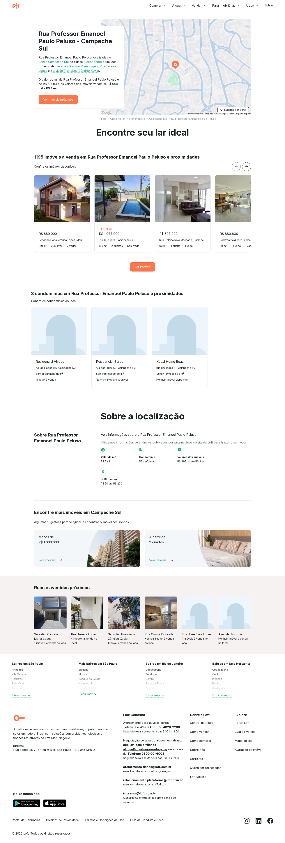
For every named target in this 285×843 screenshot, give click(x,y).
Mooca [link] (83, 674)
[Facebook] (270, 821)
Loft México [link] (198, 777)
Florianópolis (137, 118)
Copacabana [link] (153, 669)
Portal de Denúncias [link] (26, 820)
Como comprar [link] (200, 741)
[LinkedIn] (258, 821)
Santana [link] (83, 669)
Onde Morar (117, 118)
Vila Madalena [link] (87, 688)
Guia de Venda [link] (245, 732)
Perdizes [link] (17, 678)
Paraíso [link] (216, 683)
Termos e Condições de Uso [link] (104, 820)
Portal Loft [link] (242, 723)
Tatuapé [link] (17, 688)
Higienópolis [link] (86, 683)
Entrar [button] (268, 5)
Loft (103, 118)
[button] (176, 67)
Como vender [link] (199, 732)
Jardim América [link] (221, 688)
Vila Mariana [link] (19, 674)
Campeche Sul (158, 118)
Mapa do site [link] (243, 741)
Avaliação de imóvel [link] (248, 750)
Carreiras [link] (196, 759)
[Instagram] (247, 821)
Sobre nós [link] (197, 750)
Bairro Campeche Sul (54, 62)
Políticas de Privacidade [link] (62, 820)
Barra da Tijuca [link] (155, 683)
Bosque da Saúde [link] (89, 678)
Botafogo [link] (151, 674)
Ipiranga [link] (217, 678)
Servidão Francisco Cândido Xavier (75, 70)
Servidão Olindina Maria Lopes (76, 66)
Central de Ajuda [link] (201, 723)
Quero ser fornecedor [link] (205, 768)
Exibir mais (21, 695)
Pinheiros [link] (17, 669)
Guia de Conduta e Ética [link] (146, 820)
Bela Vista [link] (18, 683)
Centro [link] (150, 678)
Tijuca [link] (149, 688)
